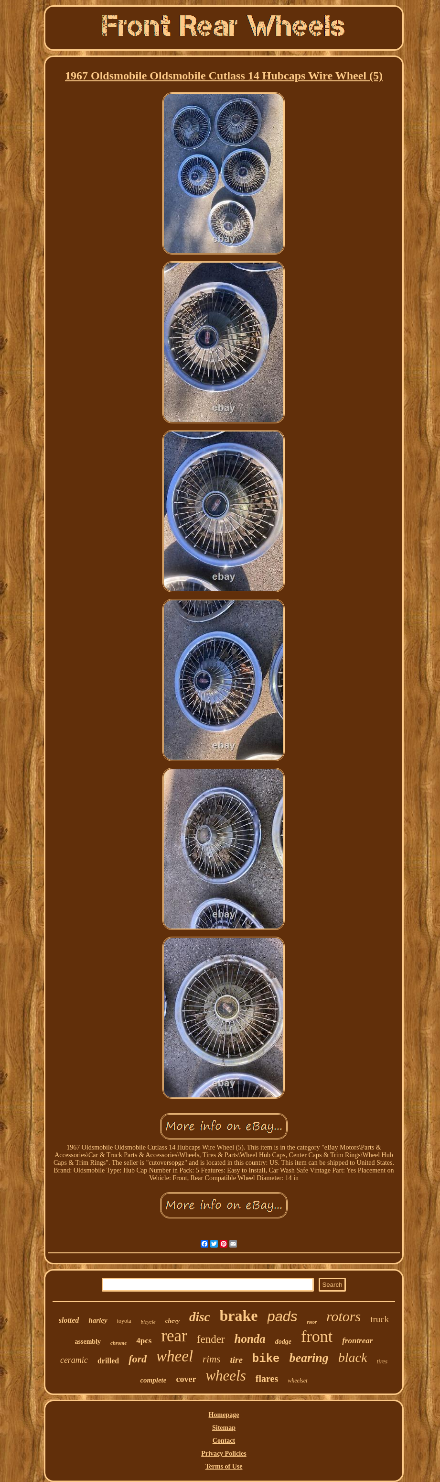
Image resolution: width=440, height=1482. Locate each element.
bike (266, 1358)
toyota (124, 1320)
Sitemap (224, 1427)
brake (239, 1315)
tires (381, 1361)
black (352, 1357)
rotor (312, 1322)
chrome (118, 1343)
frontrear (357, 1340)
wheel (174, 1356)
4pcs (143, 1340)
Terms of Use (223, 1466)
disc (199, 1317)
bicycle (148, 1322)
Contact (224, 1440)
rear (174, 1336)
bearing (308, 1358)
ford (138, 1359)
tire (236, 1360)
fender (211, 1339)
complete (153, 1380)
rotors (343, 1316)
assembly (88, 1341)
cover (186, 1379)
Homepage (224, 1414)
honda (250, 1338)
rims (211, 1359)
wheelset (297, 1380)
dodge (283, 1341)
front (317, 1336)
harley (97, 1320)
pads (283, 1316)
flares (267, 1378)
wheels (225, 1375)
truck (379, 1319)
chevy (172, 1320)
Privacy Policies (223, 1453)
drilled (108, 1361)
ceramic (74, 1360)
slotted (69, 1320)
